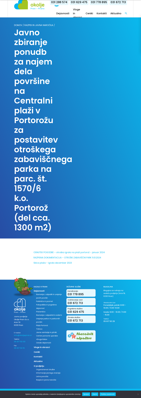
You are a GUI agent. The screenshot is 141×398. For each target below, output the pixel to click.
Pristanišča (40, 311)
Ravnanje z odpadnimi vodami (49, 315)
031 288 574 (59, 2)
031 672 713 (118, 2)
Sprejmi (86, 394)
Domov (18, 25)
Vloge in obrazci (42, 347)
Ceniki (89, 13)
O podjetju (39, 366)
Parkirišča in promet (44, 301)
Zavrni (95, 394)
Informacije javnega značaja (48, 373)
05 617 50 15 (19, 348)
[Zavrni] (138, 394)
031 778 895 (99, 2)
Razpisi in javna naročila (38, 25)
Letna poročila (42, 376)
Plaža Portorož (42, 325)
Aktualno (115, 13)
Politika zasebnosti (107, 394)
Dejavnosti (62, 13)
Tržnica (39, 329)
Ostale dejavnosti (43, 343)
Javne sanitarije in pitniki (46, 332)
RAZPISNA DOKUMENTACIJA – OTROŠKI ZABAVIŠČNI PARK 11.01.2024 (67, 257)
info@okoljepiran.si (22, 335)
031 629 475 (79, 2)
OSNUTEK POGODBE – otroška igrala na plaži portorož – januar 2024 (69, 252)
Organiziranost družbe (45, 369)
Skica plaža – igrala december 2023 (53, 262)
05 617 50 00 (19, 341)
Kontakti (102, 13)
